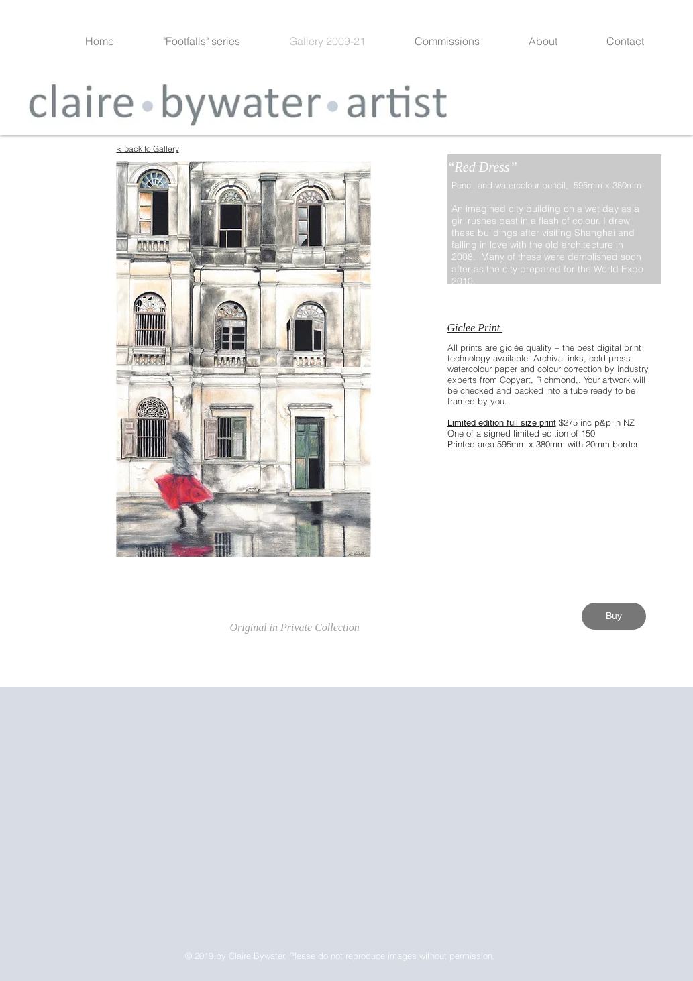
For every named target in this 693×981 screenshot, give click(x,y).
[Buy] (614, 616)
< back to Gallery (148, 148)
